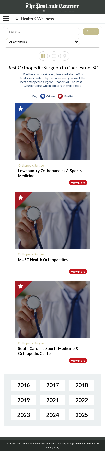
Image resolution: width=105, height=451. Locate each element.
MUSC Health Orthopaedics (43, 259)
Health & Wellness (37, 18)
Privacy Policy (53, 447)
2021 (52, 400)
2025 (81, 414)
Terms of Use (93, 443)
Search (91, 31)
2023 (23, 414)
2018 (81, 385)
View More (78, 182)
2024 (52, 414)
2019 (23, 400)
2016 (23, 385)
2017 (52, 385)
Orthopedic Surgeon (31, 165)
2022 (81, 400)
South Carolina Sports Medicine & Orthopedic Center (48, 351)
